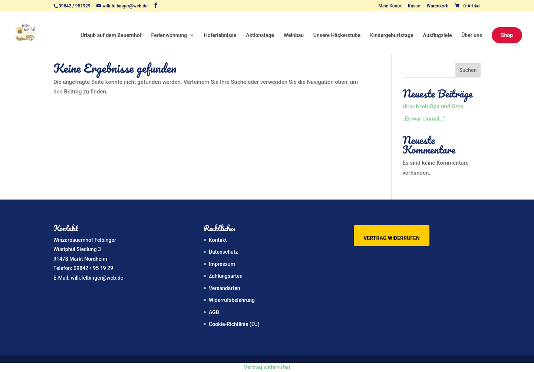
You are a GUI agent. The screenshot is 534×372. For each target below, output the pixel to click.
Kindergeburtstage (391, 35)
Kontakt (218, 240)
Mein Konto (390, 6)
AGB (214, 312)
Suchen (468, 70)
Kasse (414, 6)
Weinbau (294, 35)
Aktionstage (260, 35)
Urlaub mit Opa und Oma (433, 106)
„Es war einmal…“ (424, 118)
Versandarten (224, 288)
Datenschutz (223, 252)
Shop (507, 35)
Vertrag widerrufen (391, 238)
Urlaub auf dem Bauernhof (111, 35)
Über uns (471, 35)
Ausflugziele (437, 35)
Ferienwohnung (169, 35)
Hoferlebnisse (220, 35)
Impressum (222, 264)
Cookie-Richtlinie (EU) (234, 324)
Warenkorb (437, 6)
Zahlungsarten (226, 276)
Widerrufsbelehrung (232, 300)
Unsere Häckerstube (336, 35)
